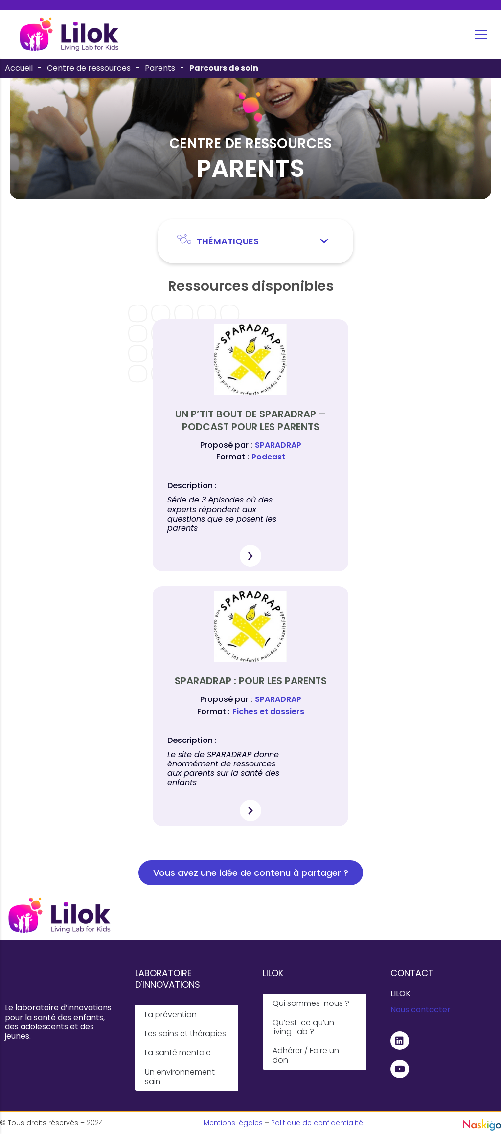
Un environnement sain (180, 1077)
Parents (160, 68)
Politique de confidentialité (317, 1123)
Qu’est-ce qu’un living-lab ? (303, 1027)
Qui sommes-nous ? (311, 1003)
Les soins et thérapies (185, 1033)
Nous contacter (420, 1009)
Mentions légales (233, 1123)
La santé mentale (178, 1052)
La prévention (171, 1014)
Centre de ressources (89, 68)
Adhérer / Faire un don (306, 1055)
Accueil (19, 68)
